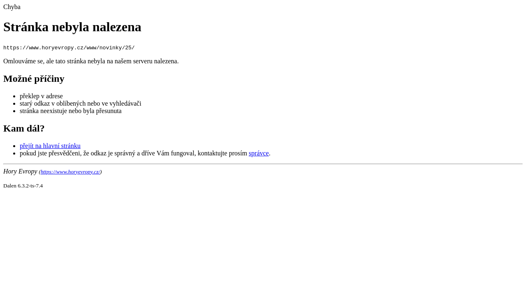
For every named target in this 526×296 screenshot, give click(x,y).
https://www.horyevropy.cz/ (70, 172)
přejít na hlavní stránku (50, 145)
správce (259, 153)
